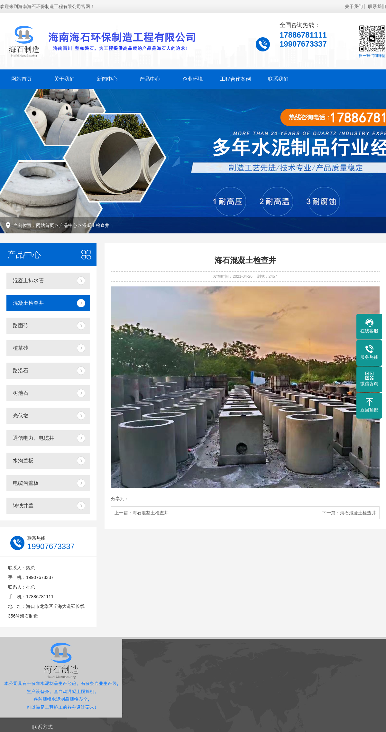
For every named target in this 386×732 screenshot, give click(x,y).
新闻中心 (107, 79)
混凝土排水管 (28, 280)
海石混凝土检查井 (151, 512)
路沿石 (20, 370)
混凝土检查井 (95, 225)
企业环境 (192, 79)
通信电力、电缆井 (33, 438)
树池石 (20, 393)
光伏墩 (20, 415)
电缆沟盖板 (26, 483)
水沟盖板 (23, 460)
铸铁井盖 (23, 505)
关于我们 (354, 6)
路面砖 (20, 325)
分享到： (120, 498)
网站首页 (21, 79)
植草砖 (20, 348)
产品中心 (150, 79)
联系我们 (377, 6)
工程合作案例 (235, 79)
